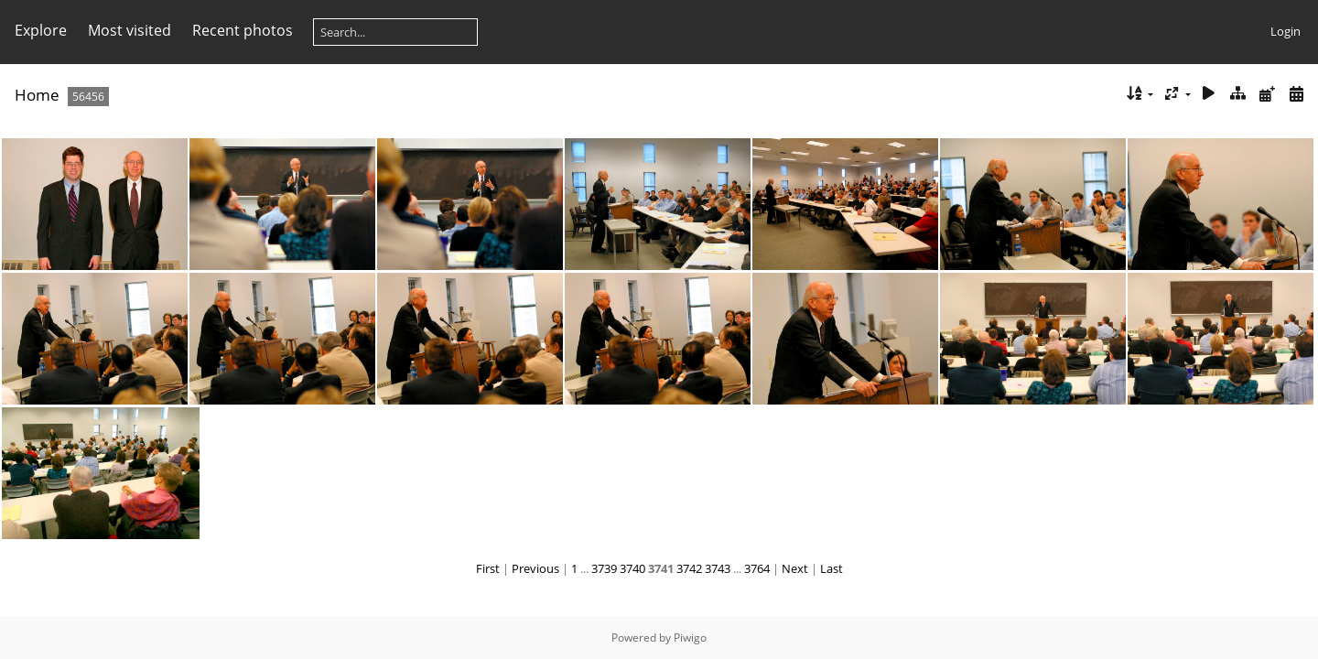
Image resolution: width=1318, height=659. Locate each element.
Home (37, 94)
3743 (717, 568)
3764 (757, 568)
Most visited (129, 30)
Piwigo (690, 637)
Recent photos (242, 30)
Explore (41, 30)
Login (1285, 31)
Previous (535, 568)
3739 (604, 568)
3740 (632, 568)
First (488, 568)
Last (831, 568)
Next (795, 568)
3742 (689, 568)
